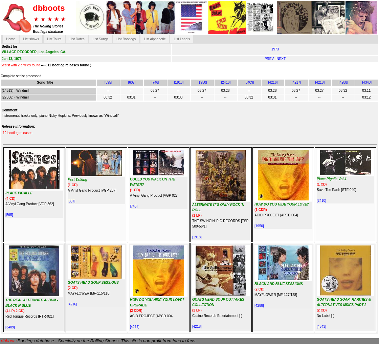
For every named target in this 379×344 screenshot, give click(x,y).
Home (10, 39)
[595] (108, 82)
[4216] (272, 82)
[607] (131, 82)
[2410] (226, 82)
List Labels (182, 39)
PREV (270, 59)
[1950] (202, 82)
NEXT (281, 59)
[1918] (179, 82)
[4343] (367, 82)
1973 (275, 49)
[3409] (249, 82)
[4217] (296, 82)
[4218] (320, 82)
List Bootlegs (126, 39)
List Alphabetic (155, 39)
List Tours (54, 39)
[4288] (343, 82)
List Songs (101, 39)
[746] (155, 82)
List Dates (76, 39)
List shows (31, 39)
